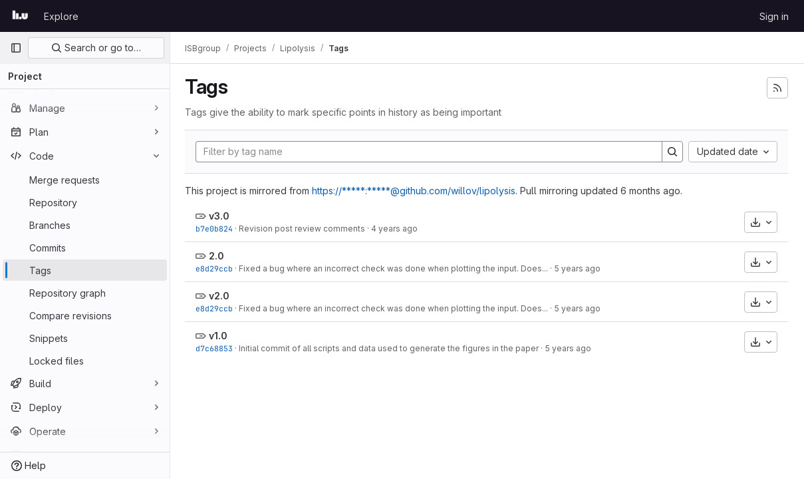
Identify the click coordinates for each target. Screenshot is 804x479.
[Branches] (85, 225)
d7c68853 (215, 348)
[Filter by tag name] (429, 151)
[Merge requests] (85, 179)
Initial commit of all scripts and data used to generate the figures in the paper (390, 348)
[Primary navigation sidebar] (16, 48)
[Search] (672, 151)
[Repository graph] (85, 292)
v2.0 (220, 295)
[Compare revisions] (85, 315)
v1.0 (219, 335)
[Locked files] (85, 360)
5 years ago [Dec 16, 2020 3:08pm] (569, 348)
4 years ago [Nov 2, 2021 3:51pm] (395, 229)
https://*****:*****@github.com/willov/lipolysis (415, 190)
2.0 (217, 255)
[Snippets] (85, 338)
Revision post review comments (303, 229)
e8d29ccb (215, 268)
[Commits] (85, 247)
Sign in (774, 16)
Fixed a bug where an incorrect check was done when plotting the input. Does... (394, 268)
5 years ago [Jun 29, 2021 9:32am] (578, 268)
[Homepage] (20, 16)
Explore (61, 16)
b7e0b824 (215, 229)
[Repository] (85, 202)
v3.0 (220, 216)
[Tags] (85, 270)
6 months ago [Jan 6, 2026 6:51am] (652, 190)
